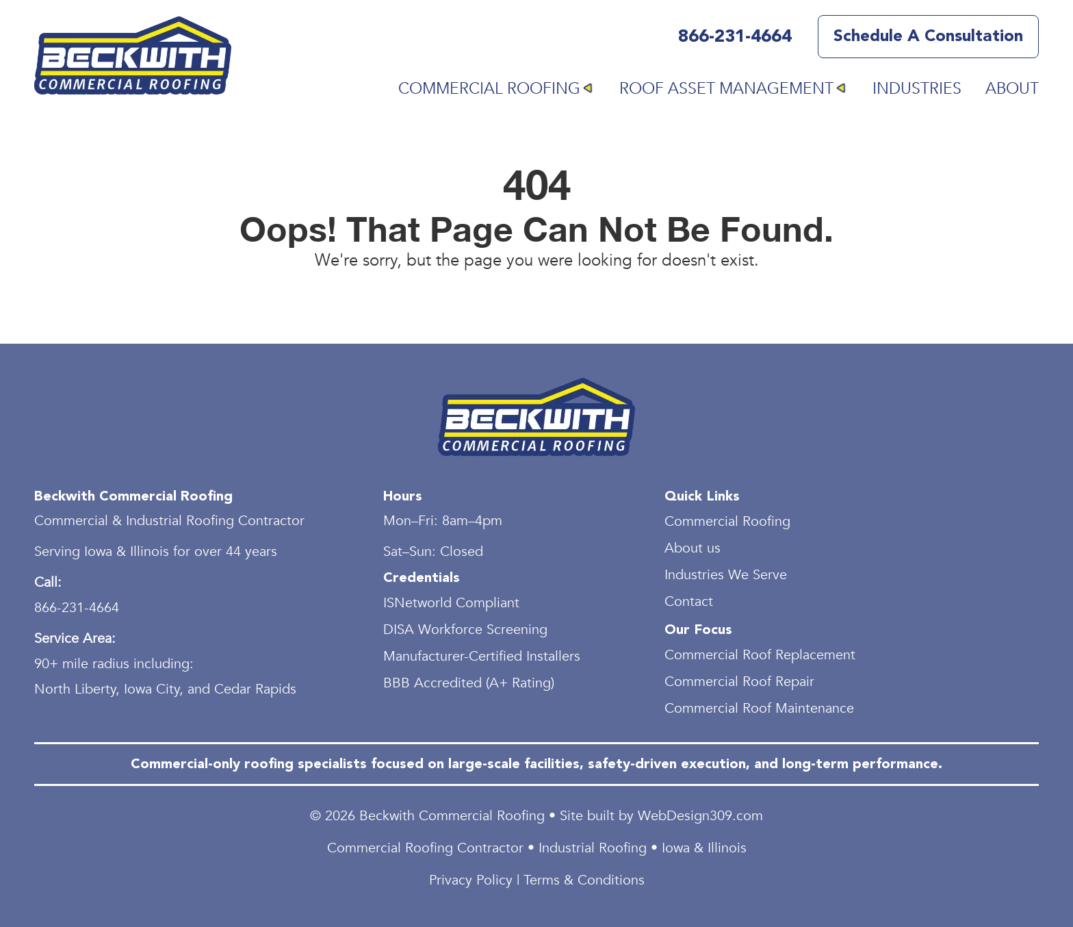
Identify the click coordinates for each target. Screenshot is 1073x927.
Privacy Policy (471, 880)
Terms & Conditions (584, 880)
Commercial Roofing (489, 88)
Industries (916, 88)
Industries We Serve (725, 574)
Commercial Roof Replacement (759, 654)
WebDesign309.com (700, 815)
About (1012, 88)
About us (692, 548)
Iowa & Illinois (704, 847)
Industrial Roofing (593, 847)
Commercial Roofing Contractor (425, 847)
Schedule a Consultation (928, 36)
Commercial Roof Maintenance (759, 708)
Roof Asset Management (726, 88)
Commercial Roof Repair (739, 681)
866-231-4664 (735, 37)
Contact (688, 601)
